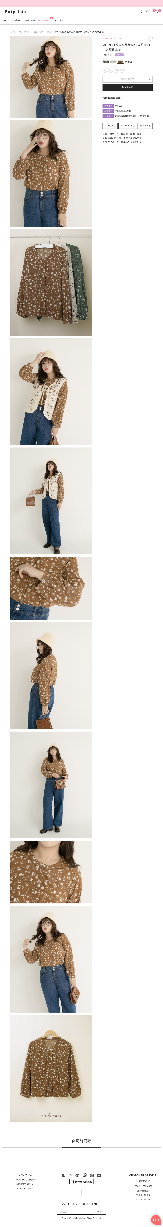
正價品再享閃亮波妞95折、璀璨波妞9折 (132, 116)
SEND (100, 1211)
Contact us (143, 1181)
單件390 (119, 55)
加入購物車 (127, 87)
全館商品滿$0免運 (123, 111)
